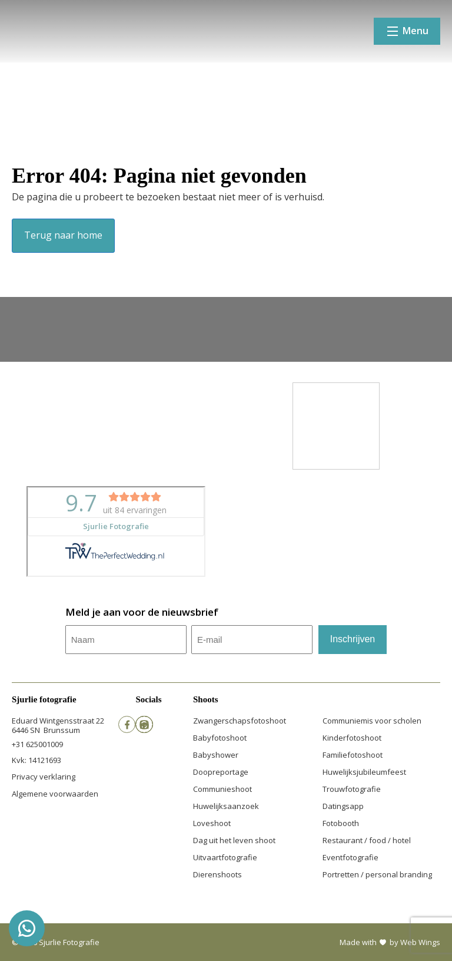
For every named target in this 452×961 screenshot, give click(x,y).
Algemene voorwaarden (55, 793)
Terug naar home (63, 235)
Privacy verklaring (43, 776)
